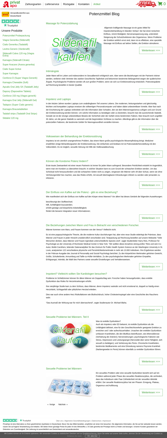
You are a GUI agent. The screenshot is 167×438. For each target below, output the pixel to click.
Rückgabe (68, 4)
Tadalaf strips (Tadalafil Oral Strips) (20, 113)
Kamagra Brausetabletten (15, 109)
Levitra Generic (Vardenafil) (16, 49)
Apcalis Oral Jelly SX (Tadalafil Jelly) (21, 87)
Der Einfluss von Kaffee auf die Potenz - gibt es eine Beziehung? (82, 192)
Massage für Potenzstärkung (62, 23)
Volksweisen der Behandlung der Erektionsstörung (74, 136)
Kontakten (83, 4)
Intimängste (52, 71)
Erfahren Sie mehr (74, 436)
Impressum (107, 421)
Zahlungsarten (33, 4)
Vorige (52, 404)
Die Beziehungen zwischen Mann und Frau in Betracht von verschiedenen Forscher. (92, 225)
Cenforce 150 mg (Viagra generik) (19, 96)
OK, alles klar (92, 436)
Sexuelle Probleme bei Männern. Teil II (67, 317)
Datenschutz (96, 421)
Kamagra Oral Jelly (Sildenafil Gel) (20, 100)
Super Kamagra (10, 73)
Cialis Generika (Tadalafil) (15, 44)
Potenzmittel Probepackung (16, 35)
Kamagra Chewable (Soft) (15, 82)
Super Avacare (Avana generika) (19, 64)
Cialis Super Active (12, 69)
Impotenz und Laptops (58, 99)
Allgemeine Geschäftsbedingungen (77, 421)
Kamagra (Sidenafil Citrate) (16, 60)
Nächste (61, 404)
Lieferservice (52, 4)
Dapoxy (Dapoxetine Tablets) (17, 91)
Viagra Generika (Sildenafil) (16, 40)
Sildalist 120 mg (10, 118)
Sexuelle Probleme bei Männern (64, 368)
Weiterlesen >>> (151, 50)
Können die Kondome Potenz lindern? (67, 161)
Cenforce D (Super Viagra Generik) (20, 78)
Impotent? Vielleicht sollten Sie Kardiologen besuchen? (76, 273)
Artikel (96, 4)
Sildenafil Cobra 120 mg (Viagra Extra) (18, 54)
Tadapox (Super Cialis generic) (18, 105)
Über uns (59, 421)
